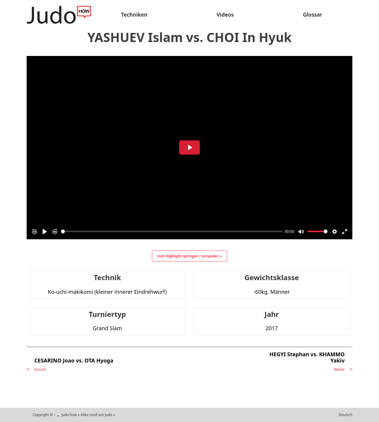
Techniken (134, 14)
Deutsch (345, 414)
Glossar (312, 14)
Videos (225, 14)
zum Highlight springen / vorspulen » (190, 256)
